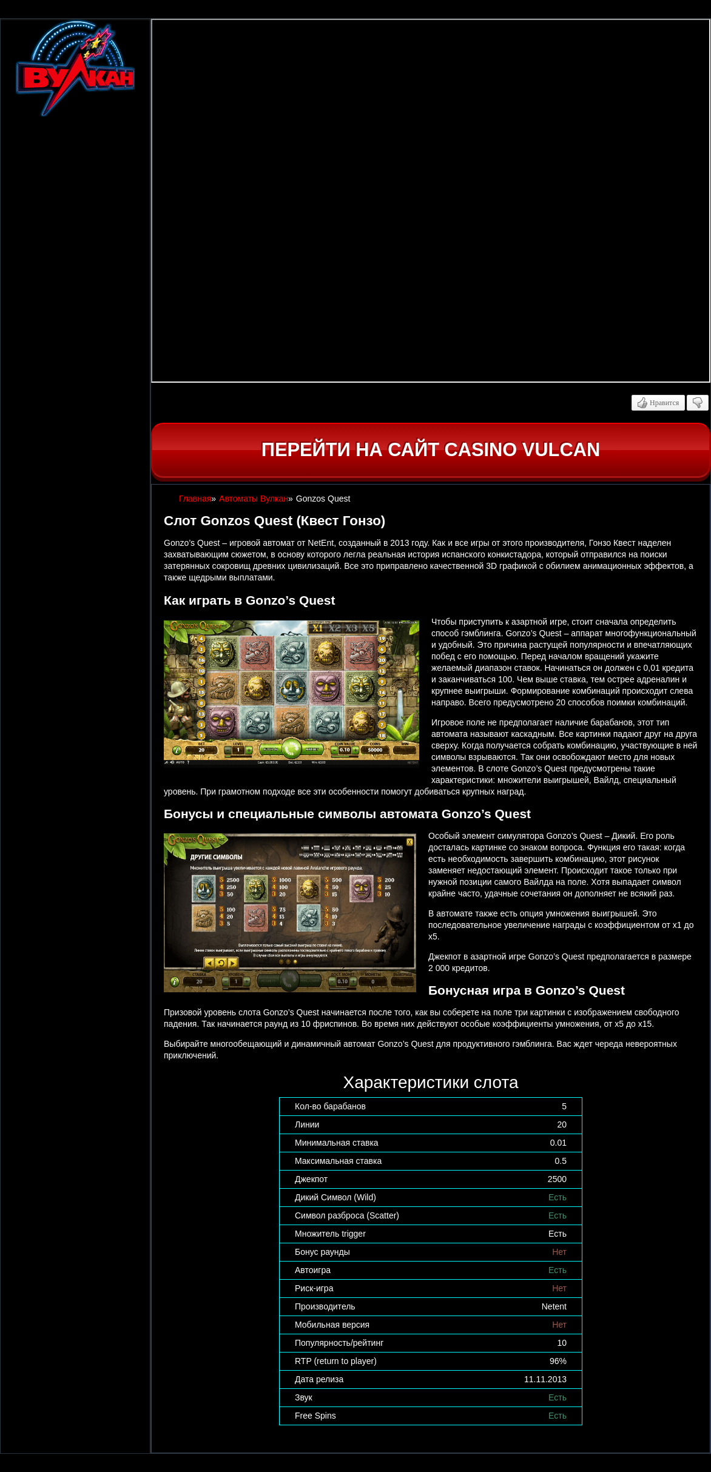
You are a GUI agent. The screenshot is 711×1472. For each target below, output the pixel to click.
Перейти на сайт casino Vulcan (430, 449)
